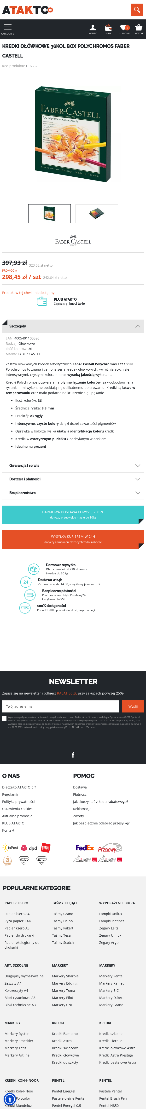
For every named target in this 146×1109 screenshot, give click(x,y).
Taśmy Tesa (61, 935)
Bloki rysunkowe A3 (20, 997)
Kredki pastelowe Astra (117, 1062)
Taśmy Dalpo (62, 921)
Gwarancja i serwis (24, 465)
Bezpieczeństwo (22, 493)
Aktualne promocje (17, 816)
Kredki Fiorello (110, 1041)
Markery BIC (109, 990)
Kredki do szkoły (65, 1062)
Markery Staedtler (19, 1041)
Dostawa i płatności (25, 479)
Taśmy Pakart (62, 928)
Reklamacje (82, 808)
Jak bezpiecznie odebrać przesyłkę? (101, 823)
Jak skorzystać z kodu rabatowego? (100, 801)
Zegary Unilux (110, 935)
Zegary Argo (108, 942)
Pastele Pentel (110, 1091)
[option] (73, 134)
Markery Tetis (15, 1048)
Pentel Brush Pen (113, 1098)
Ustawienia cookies (17, 808)
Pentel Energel (63, 1091)
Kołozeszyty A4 (16, 990)
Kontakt (8, 830)
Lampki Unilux (110, 913)
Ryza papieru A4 (18, 921)
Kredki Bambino (65, 1033)
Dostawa (80, 787)
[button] (10, 1099)
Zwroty (78, 816)
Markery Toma (63, 990)
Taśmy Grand (62, 913)
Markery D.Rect (111, 997)
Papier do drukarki (19, 935)
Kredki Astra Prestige (116, 1055)
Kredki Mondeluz (18, 1105)
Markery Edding (64, 983)
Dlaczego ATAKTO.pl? (19, 787)
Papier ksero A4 (17, 913)
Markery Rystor (17, 1033)
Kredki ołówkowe (65, 1055)
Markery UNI (62, 1005)
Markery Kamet (111, 983)
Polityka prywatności (18, 801)
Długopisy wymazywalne (24, 976)
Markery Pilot (62, 997)
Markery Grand (111, 1005)
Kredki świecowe (65, 1048)
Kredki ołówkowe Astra (117, 1048)
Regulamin (10, 794)
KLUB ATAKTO (13, 823)
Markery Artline (17, 1055)
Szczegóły (17, 326)
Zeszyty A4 (13, 983)
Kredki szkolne (111, 1033)
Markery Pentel (111, 976)
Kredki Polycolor (17, 1098)
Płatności (80, 794)
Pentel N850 (109, 1105)
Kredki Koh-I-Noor (19, 1091)
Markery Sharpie (65, 976)
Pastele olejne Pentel (68, 1098)
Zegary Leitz (108, 928)
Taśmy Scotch (63, 942)
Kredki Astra (62, 1041)
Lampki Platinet (111, 921)
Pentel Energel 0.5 (66, 1105)
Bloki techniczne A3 (20, 1005)
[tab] (73, 326)
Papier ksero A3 (17, 928)
